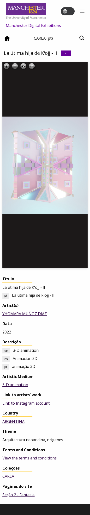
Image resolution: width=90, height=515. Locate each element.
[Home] (7, 40)
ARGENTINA (13, 421)
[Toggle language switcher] (71, 11)
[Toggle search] (82, 38)
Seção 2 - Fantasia (18, 494)
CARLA (8, 476)
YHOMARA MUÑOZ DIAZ (24, 313)
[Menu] (82, 11)
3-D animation (15, 384)
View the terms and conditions (29, 458)
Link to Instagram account (26, 403)
